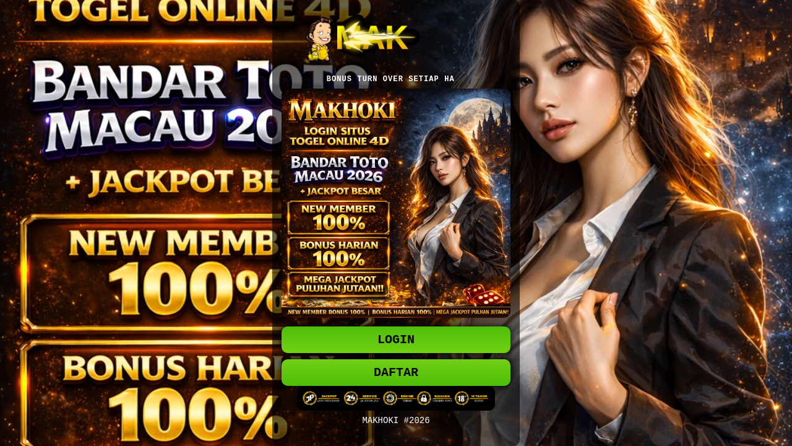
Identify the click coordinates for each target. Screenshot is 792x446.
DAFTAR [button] (396, 373)
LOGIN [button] (396, 338)
